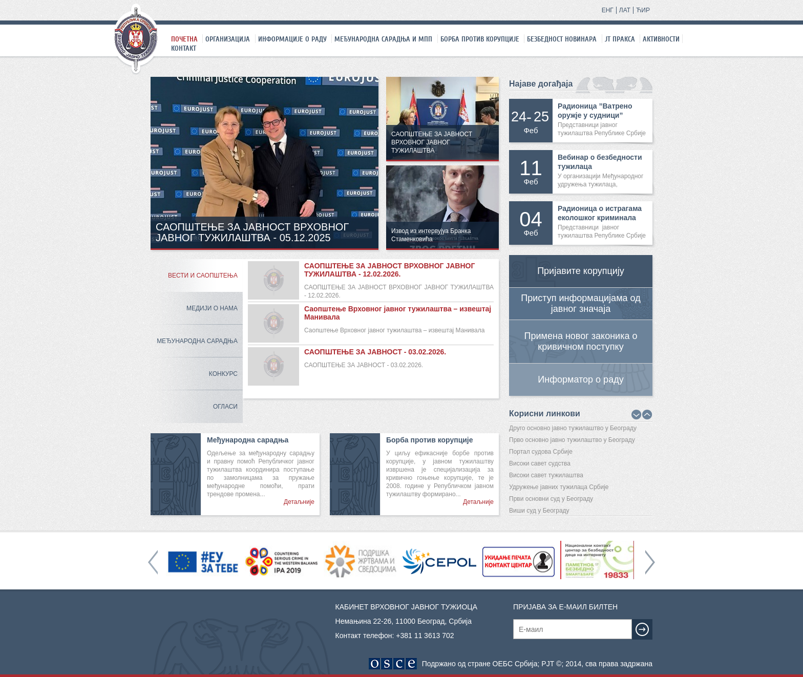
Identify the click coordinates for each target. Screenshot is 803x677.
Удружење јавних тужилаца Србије (559, 487)
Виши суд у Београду (539, 510)
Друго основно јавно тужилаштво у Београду (573, 428)
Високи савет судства (539, 463)
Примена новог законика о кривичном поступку (581, 341)
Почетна (184, 39)
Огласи (225, 406)
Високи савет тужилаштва (546, 475)
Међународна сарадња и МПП (383, 39)
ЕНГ (608, 10)
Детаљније (299, 501)
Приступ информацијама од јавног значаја (580, 303)
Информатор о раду (580, 379)
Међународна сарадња (197, 341)
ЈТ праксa (620, 39)
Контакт (183, 48)
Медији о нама (212, 308)
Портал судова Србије (541, 451)
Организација (227, 39)
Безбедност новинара (562, 39)
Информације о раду (292, 39)
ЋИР (643, 10)
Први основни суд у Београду (551, 498)
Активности (661, 39)
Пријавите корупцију (580, 271)
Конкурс (223, 373)
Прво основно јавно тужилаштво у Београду (572, 439)
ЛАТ (624, 10)
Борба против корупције (479, 39)
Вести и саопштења (203, 275)
